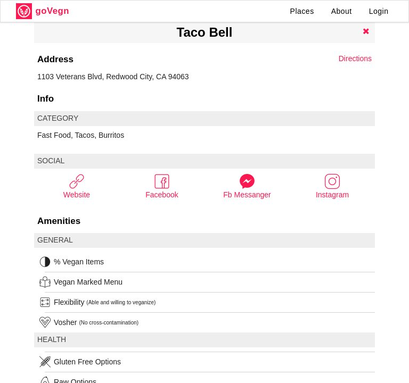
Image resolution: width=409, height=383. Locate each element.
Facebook (161, 186)
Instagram (332, 186)
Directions (355, 58)
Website (76, 186)
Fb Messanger (247, 186)
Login (379, 11)
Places (302, 11)
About (341, 11)
